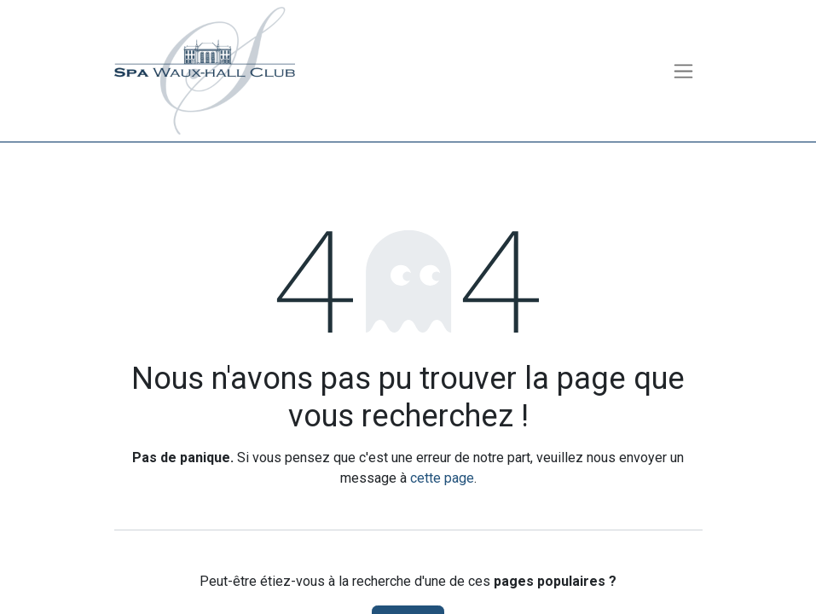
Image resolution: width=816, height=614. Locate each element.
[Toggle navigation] (683, 71)
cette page (442, 478)
